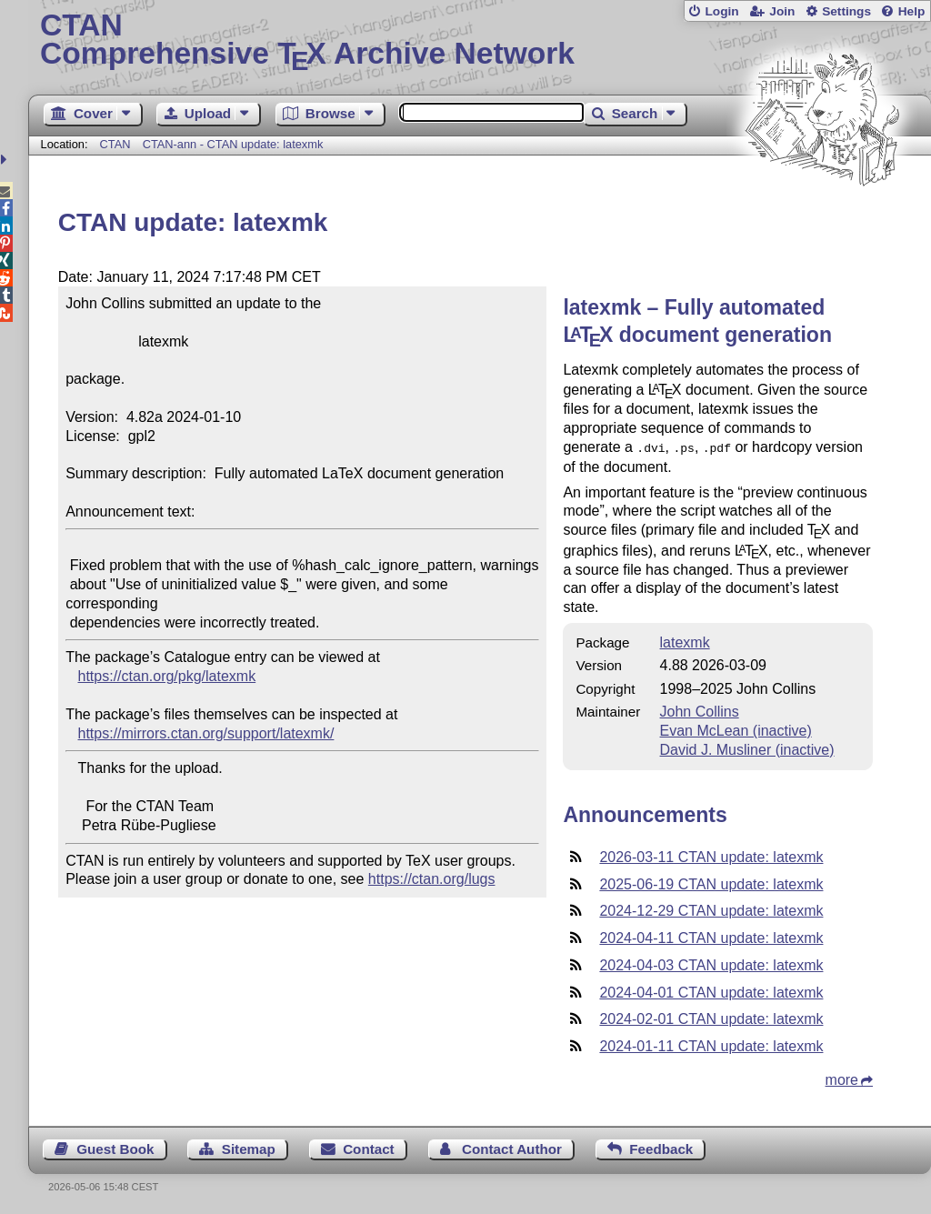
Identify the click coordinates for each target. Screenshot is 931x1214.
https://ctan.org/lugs (432, 879)
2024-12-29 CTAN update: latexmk (711, 909)
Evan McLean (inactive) (736, 729)
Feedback (661, 1147)
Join (782, 11)
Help (912, 11)
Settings (846, 11)
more (842, 1078)
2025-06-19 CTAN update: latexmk (711, 882)
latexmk (685, 640)
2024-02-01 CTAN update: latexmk (711, 1017)
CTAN (115, 144)
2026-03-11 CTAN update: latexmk (711, 855)
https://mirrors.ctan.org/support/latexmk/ (206, 733)
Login (721, 11)
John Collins (699, 709)
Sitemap (248, 1147)
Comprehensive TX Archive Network (479, 41)
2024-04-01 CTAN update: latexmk (711, 990)
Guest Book (115, 1147)
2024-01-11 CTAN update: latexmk (711, 1044)
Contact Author (512, 1147)
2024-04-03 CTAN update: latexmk (711, 963)
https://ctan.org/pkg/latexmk (167, 676)
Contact (369, 1147)
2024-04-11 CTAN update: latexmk (711, 936)
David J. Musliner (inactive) (747, 748)
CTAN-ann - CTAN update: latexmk (233, 144)
